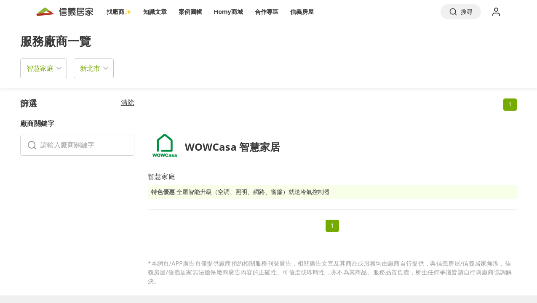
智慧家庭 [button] (40, 68)
